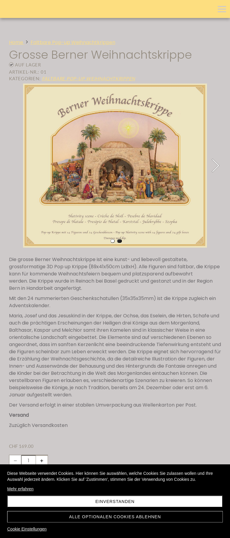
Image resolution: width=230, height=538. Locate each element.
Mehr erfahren (20, 489)
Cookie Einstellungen (27, 529)
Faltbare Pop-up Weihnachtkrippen (88, 78)
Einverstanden (115, 501)
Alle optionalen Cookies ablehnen (115, 516)
